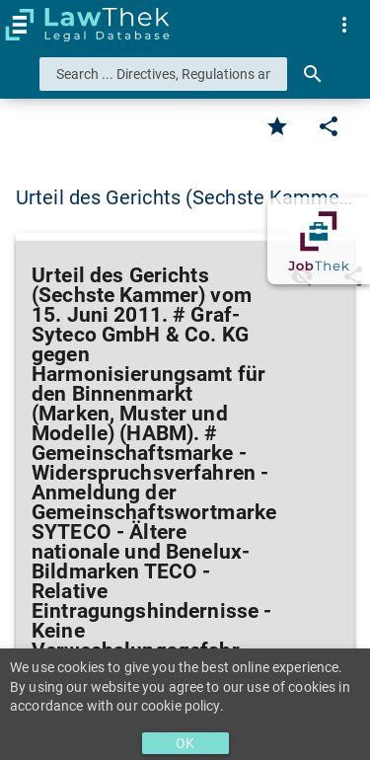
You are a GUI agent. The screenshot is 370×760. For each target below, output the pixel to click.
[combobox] (163, 74)
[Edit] (328, 126)
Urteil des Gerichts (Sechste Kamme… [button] (184, 197)
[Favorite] (277, 126)
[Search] (313, 74)
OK (185, 743)
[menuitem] (344, 24)
